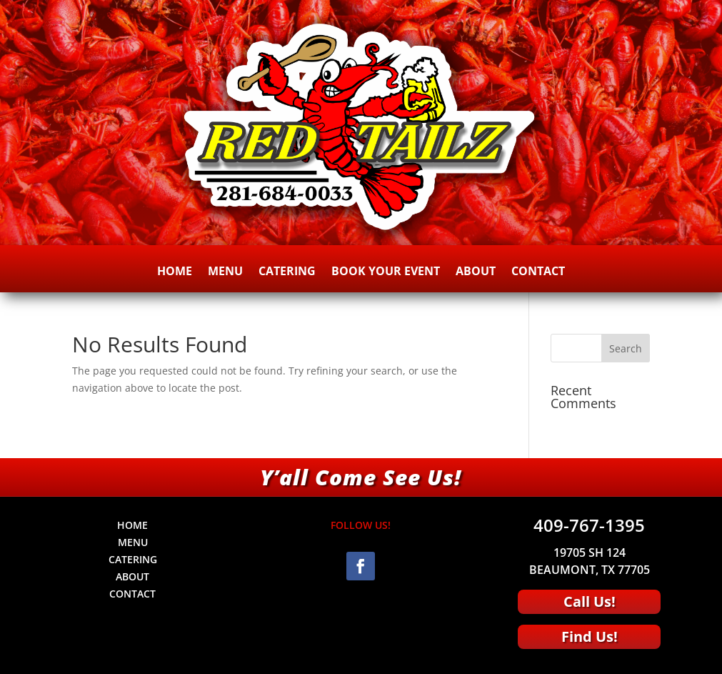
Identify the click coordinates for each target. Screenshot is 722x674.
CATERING (287, 272)
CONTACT (538, 272)
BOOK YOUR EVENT (385, 272)
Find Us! (589, 636)
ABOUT (476, 272)
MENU (225, 272)
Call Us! (589, 601)
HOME (174, 272)
